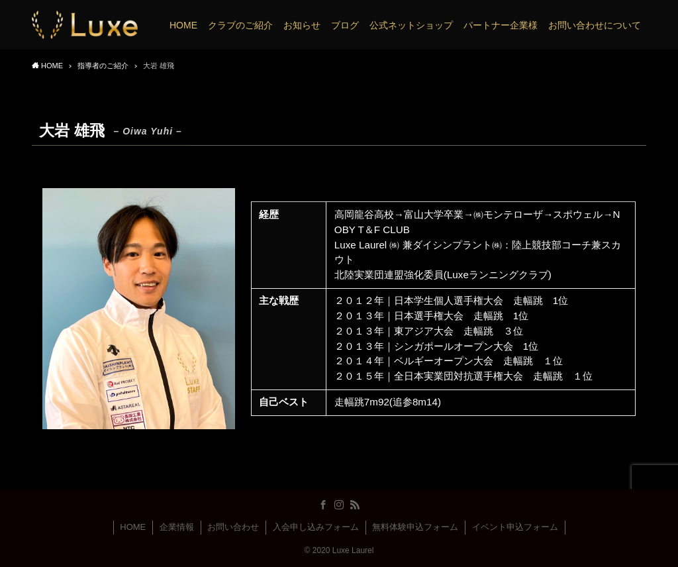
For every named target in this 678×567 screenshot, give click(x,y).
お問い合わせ (233, 527)
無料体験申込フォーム (415, 527)
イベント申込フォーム (515, 527)
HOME (133, 527)
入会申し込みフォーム (316, 527)
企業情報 (177, 527)
